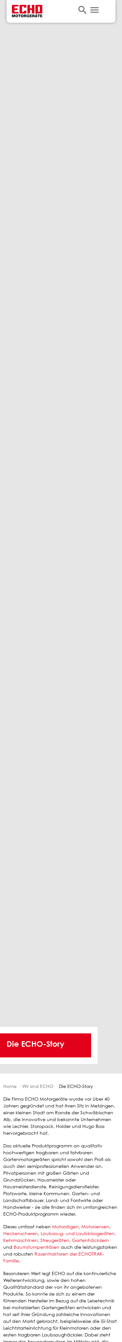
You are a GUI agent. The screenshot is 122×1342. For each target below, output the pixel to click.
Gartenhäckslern (90, 1240)
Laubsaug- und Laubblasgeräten (78, 1233)
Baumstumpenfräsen (37, 1247)
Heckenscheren (20, 1233)
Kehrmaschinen (20, 1240)
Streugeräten (54, 1240)
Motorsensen (95, 1226)
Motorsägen (65, 1226)
